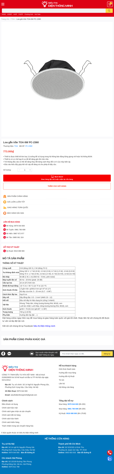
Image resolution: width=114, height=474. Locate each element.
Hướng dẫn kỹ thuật (66, 376)
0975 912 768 (14, 467)
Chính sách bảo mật (10, 408)
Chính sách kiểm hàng (10, 422)
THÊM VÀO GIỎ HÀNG (57, 186)
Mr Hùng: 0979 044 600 (15, 226)
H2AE (4, 14)
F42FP (21, 14)
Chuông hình (29, 14)
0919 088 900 (72, 413)
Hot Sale (37, 14)
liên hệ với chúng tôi (92, 318)
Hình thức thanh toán (67, 369)
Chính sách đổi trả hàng (11, 415)
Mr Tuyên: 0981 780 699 (15, 230)
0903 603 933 (70, 452)
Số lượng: (7, 170)
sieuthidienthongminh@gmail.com (24, 395)
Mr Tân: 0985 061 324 (15, 237)
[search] (109, 10)
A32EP (9, 14)
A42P (15, 14)
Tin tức (61, 380)
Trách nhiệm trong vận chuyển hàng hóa (17, 426)
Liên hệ (62, 383)
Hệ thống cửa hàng (66, 387)
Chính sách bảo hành (10, 418)
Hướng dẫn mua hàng (67, 373)
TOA (16, 146)
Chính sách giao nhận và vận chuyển (16, 411)
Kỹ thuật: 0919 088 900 (15, 251)
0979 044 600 (22, 391)
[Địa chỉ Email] (86, 353)
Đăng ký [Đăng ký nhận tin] (107, 354)
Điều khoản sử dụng (10, 404)
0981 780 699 (73, 409)
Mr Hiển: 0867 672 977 (15, 233)
